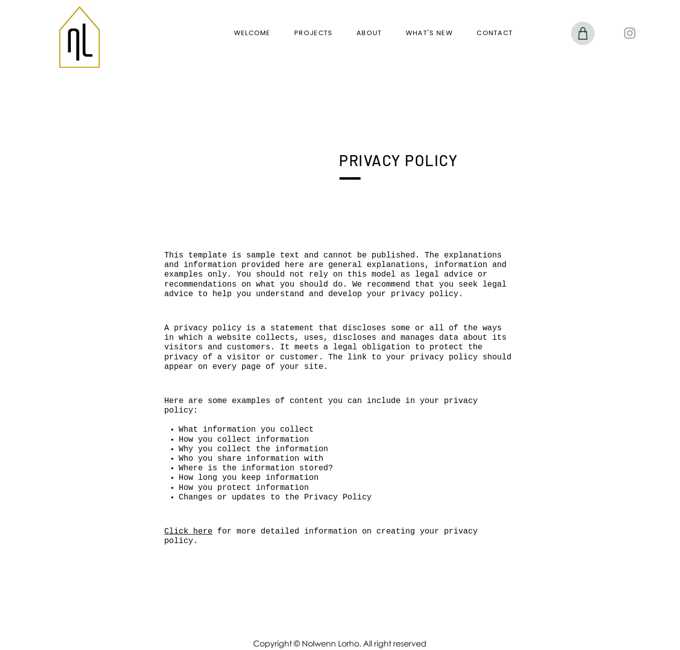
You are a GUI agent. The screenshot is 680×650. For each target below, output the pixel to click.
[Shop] (583, 33)
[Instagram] (629, 33)
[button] (313, 33)
